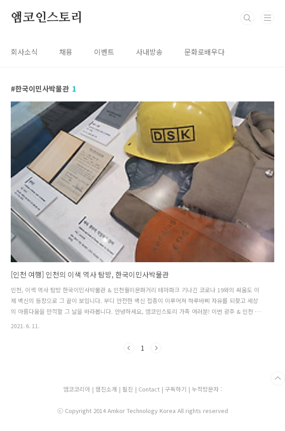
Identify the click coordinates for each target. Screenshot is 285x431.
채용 (66, 51)
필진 (127, 389)
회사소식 (24, 51)
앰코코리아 (76, 389)
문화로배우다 (204, 51)
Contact (149, 389)
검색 (247, 18)
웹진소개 (107, 389)
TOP (278, 378)
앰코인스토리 (47, 18)
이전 (129, 348)
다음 (156, 348)
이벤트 (104, 51)
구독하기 (176, 389)
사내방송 (149, 51)
